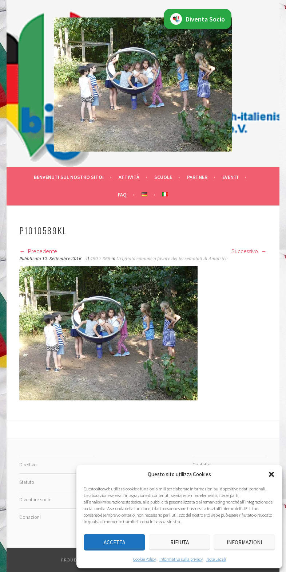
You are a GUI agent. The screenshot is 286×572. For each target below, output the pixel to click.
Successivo (249, 251)
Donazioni (30, 517)
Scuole (163, 177)
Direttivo (28, 464)
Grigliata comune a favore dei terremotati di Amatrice (171, 258)
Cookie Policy (144, 559)
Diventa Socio (197, 19)
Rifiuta (179, 542)
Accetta (114, 542)
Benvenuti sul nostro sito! (69, 177)
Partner (197, 177)
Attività (129, 177)
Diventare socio (35, 499)
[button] (271, 474)
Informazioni (244, 542)
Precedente (38, 251)
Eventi (230, 177)
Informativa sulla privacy (181, 559)
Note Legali (216, 559)
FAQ (122, 194)
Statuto (26, 482)
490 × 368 (100, 258)
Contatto (201, 464)
